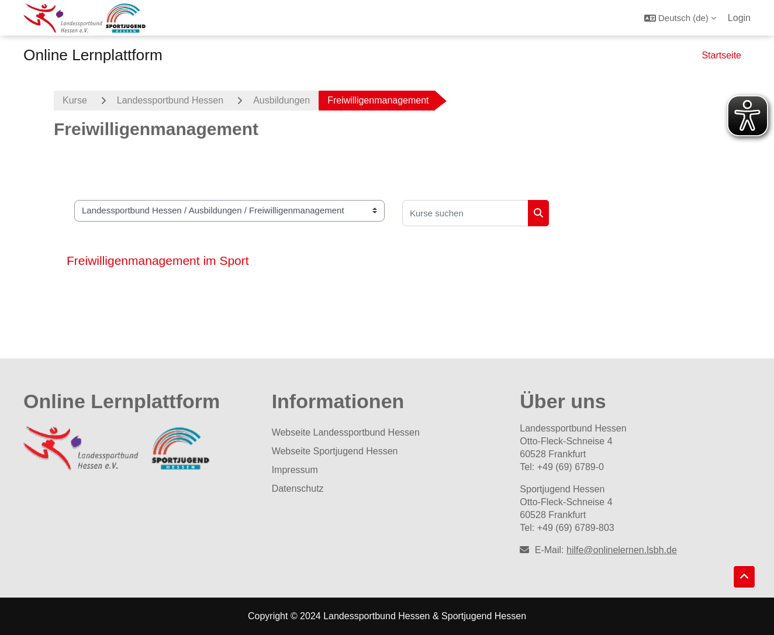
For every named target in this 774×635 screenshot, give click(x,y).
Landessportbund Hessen (170, 100)
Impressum (295, 470)
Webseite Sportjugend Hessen (335, 451)
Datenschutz (298, 488)
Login (739, 18)
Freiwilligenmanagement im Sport (158, 260)
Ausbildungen (281, 100)
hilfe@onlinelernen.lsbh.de (621, 550)
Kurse (75, 100)
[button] (680, 18)
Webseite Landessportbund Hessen (346, 432)
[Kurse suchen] (465, 213)
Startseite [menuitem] (721, 55)
